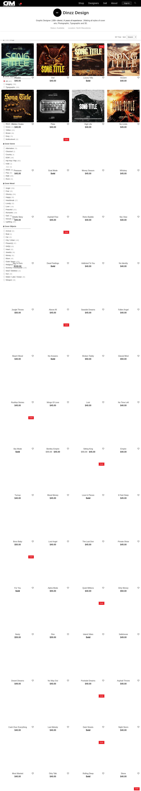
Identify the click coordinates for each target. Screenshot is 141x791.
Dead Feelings (73, 221)
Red (7, 109)
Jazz (7, 170)
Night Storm (127, 596)
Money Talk (46, 709)
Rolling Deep (100, 634)
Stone (127, 634)
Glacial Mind (127, 296)
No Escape (100, 671)
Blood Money (73, 408)
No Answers (73, 296)
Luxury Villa (100, 70)
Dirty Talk (73, 634)
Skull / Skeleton (11, 274)
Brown (8, 137)
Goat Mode (73, 146)
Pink (7, 112)
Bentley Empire (73, 371)
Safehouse (127, 521)
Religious (9, 268)
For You (46, 484)
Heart (8, 253)
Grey (7, 140)
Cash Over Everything (46, 596)
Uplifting (9, 225)
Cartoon (9, 94)
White (8, 118)
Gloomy (9, 198)
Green (8, 130)
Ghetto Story (46, 183)
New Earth (73, 709)
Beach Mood (46, 296)
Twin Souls (46, 671)
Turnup (46, 408)
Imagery (9, 88)
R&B (7, 179)
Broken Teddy (100, 296)
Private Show (127, 446)
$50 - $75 (9, 54)
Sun (7, 277)
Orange (8, 124)
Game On (73, 671)
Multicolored (10, 143)
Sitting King (100, 371)
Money (8, 259)
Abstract (9, 100)
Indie (7, 167)
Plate (73, 108)
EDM (8, 161)
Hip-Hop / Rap (11, 164)
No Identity (127, 221)
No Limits (127, 108)
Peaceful (9, 213)
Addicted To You (100, 221)
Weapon (9, 283)
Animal (8, 234)
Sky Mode (46, 371)
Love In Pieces (100, 408)
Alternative (10, 152)
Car (7, 241)
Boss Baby (45, 446)
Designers (89, 3)
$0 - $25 (9, 48)
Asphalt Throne (127, 559)
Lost (100, 333)
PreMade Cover (12, 72)
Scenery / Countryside (14, 271)
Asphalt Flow (73, 183)
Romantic (9, 216)
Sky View (127, 183)
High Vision (127, 671)
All (7, 69)
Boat (7, 238)
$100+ (8, 60)
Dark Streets (100, 596)
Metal (8, 173)
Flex (73, 521)
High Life (100, 108)
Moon (8, 262)
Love (7, 210)
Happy (8, 201)
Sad (7, 219)
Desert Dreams (46, 559)
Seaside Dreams (100, 258)
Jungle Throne (46, 258)
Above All (73, 258)
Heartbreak (10, 204)
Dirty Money (127, 484)
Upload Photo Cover (13, 75)
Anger (8, 192)
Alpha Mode (73, 484)
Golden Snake (46, 108)
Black (8, 127)
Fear (7, 195)
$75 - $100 (10, 57)
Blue (7, 121)
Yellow (8, 134)
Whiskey (127, 146)
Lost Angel (73, 446)
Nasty (46, 521)
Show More (86, 721)
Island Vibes (100, 521)
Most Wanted (45, 634)
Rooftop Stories (45, 333)
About (110, 3)
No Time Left (127, 333)
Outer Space (10, 265)
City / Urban (10, 244)
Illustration (10, 97)
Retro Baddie (100, 183)
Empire (127, 371)
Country (9, 158)
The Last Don (100, 446)
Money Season (100, 146)
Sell (100, 3)
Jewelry (9, 256)
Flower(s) (9, 247)
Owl (73, 70)
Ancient (127, 70)
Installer (46, 70)
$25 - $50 (9, 51)
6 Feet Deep (127, 408)
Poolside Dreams (100, 559)
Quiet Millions (100, 484)
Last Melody (73, 596)
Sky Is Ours (46, 221)
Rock (8, 182)
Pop (7, 176)
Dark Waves (127, 709)
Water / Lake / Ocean (14, 280)
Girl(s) (8, 250)
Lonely (8, 207)
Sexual (8, 222)
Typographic (10, 91)
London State (100, 709)
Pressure (46, 146)
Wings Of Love (73, 333)
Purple (8, 115)
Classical (9, 155)
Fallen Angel (127, 258)
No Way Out (73, 559)
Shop (77, 3)
